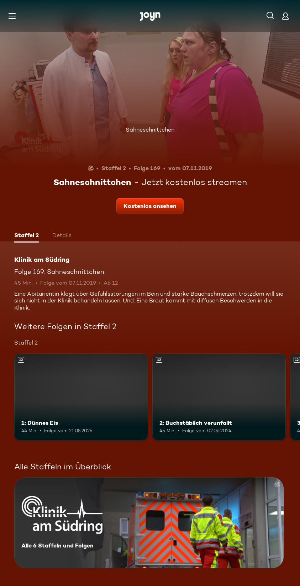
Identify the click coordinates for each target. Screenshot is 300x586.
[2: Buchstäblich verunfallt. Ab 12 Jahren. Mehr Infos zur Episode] (219, 396)
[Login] (285, 16)
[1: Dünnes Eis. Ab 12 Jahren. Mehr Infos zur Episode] (81, 396)
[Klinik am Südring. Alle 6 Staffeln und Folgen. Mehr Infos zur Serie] (149, 522)
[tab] (26, 236)
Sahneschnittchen (150, 129)
